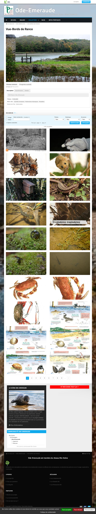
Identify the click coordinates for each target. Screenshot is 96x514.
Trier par (33, 122)
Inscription (76, 1)
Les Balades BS (55, 481)
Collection (33, 20)
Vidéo (9, 119)
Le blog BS (10, 484)
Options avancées (12, 122)
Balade (22, 20)
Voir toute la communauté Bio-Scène (26, 446)
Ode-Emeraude (35, 10)
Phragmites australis (25, 84)
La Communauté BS (12, 498)
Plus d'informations (17, 425)
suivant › (68, 378)
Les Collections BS (56, 478)
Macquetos (15, 86)
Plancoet (15, 443)
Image (10, 117)
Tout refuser (78, 510)
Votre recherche (18, 117)
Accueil (13, 20)
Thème (56, 117)
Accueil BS (10, 24)
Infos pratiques (54, 20)
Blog (43, 20)
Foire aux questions (12, 481)
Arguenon (15, 441)
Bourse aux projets (12, 494)
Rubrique (68, 117)
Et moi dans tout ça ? (69, 387)
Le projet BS (10, 478)
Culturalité (15, 99)
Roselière (41, 101)
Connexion (86, 1)
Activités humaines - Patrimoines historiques (26, 101)
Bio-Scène (12, 435)
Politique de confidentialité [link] (48, 512)
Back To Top (87, 453)
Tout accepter (66, 510)
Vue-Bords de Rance (33, 24)
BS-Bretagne (13, 437)
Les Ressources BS (56, 484)
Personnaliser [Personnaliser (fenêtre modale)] (89, 510)
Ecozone (83, 117)
